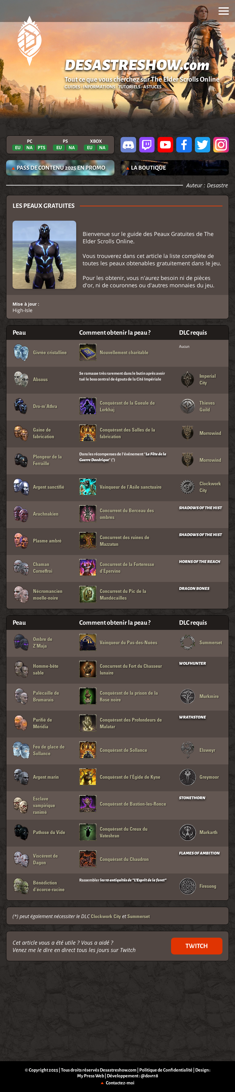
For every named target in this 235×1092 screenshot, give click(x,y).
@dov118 (149, 1075)
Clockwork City (106, 916)
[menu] (223, 11)
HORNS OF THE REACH (199, 562)
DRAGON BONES (194, 588)
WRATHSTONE (192, 717)
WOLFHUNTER (192, 663)
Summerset (138, 916)
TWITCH (196, 946)
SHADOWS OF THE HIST (200, 508)
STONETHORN (192, 798)
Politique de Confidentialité (165, 1070)
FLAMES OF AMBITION (199, 853)
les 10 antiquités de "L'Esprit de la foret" (133, 880)
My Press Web (90, 1075)
